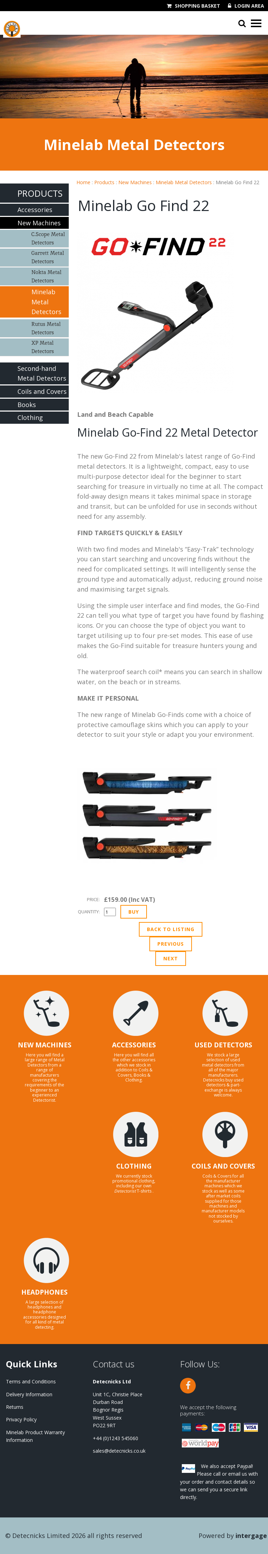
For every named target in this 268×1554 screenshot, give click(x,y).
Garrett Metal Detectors (47, 257)
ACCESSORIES (134, 1044)
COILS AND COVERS (223, 1166)
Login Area (249, 5)
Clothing (30, 417)
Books (26, 404)
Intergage (251, 1535)
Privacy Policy (21, 1419)
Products (104, 182)
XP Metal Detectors (42, 346)
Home (83, 182)
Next (170, 958)
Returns (14, 1407)
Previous (170, 943)
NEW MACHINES (45, 1044)
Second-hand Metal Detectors (41, 373)
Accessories (34, 209)
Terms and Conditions (31, 1381)
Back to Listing (170, 929)
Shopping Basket (197, 5)
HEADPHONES (44, 1292)
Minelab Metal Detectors (184, 182)
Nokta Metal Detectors (46, 276)
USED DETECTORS (223, 1044)
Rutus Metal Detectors (46, 328)
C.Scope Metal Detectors (48, 238)
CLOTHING (134, 1166)
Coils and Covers (42, 391)
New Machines (135, 182)
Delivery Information (29, 1394)
